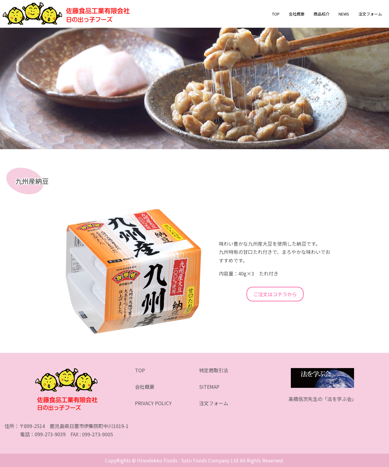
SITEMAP (209, 386)
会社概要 (297, 14)
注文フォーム (370, 14)
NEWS (344, 14)
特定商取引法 (213, 370)
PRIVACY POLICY (153, 403)
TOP (276, 14)
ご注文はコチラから (275, 294)
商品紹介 (321, 14)
